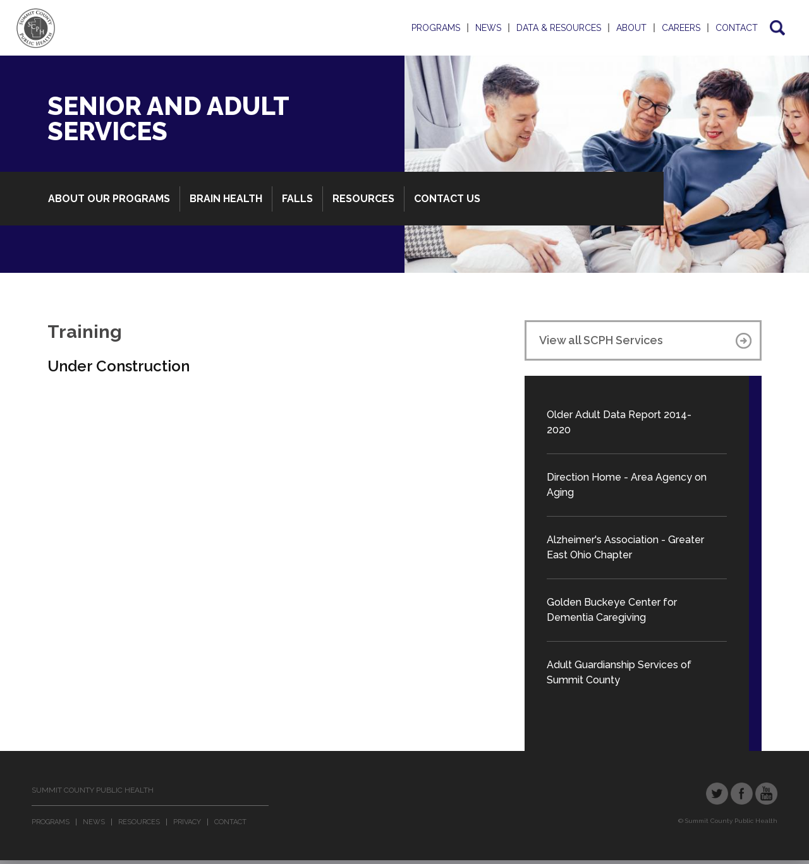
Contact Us (447, 199)
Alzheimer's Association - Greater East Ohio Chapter (625, 547)
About (631, 28)
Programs (435, 28)
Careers (681, 28)
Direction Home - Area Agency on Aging (627, 484)
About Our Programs (109, 199)
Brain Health (226, 199)
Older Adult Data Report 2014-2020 (619, 422)
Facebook (742, 794)
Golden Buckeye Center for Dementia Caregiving (612, 609)
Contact (736, 28)
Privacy (187, 822)
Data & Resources (558, 28)
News (488, 28)
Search (776, 28)
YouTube (766, 794)
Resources (363, 199)
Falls (297, 199)
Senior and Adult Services (168, 118)
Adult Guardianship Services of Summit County (619, 672)
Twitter (717, 794)
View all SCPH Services (601, 340)
